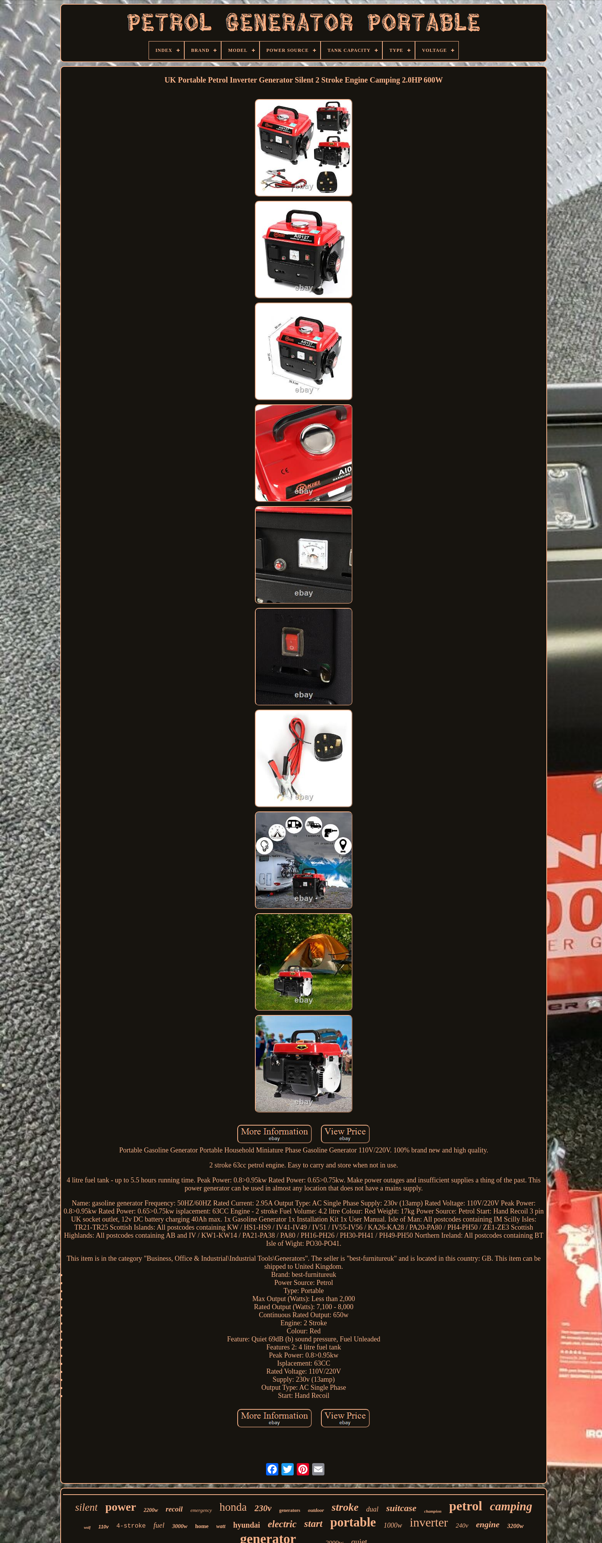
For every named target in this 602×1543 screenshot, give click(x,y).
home (201, 1526)
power (120, 1506)
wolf (87, 1527)
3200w (515, 1526)
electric (282, 1524)
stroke (345, 1507)
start (313, 1523)
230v (263, 1508)
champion (433, 1511)
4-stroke (131, 1526)
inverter (429, 1522)
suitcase (401, 1508)
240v (462, 1525)
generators (289, 1510)
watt (220, 1526)
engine (487, 1524)
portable (353, 1522)
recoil (174, 1509)
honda (233, 1507)
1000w (393, 1525)
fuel (159, 1525)
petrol (465, 1506)
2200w (151, 1510)
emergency (201, 1510)
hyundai (246, 1525)
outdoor (316, 1510)
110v (103, 1527)
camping (511, 1506)
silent (86, 1507)
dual (372, 1509)
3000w (179, 1526)
